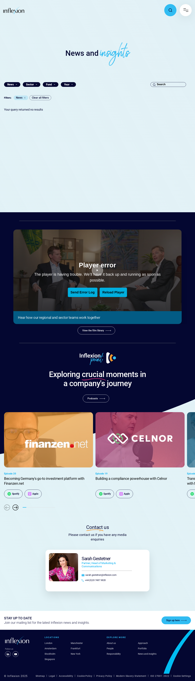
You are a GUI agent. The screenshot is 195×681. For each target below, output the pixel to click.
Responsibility (114, 654)
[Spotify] (13, 494)
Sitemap (40, 676)
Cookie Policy (84, 676)
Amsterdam (50, 648)
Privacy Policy (104, 676)
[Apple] (33, 494)
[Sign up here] (176, 620)
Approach (143, 643)
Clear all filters (40, 97)
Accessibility (66, 676)
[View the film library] (96, 330)
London (48, 643)
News (19, 97)
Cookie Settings (182, 676)
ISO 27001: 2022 (159, 676)
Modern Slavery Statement (131, 676)
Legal (52, 676)
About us (111, 643)
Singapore (50, 659)
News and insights (147, 654)
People (110, 648)
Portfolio (142, 648)
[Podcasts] (96, 398)
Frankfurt (75, 648)
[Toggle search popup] (170, 10)
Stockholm (50, 654)
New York (75, 654)
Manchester (77, 643)
